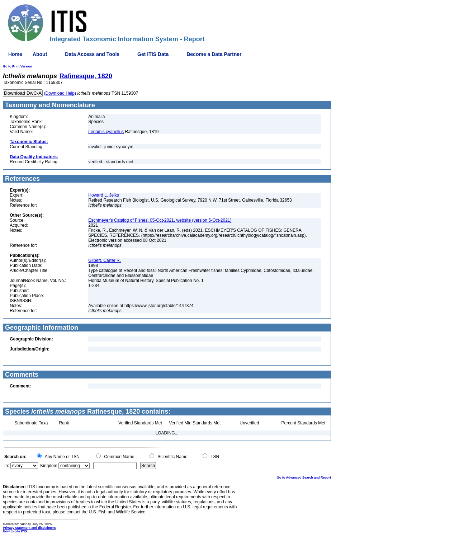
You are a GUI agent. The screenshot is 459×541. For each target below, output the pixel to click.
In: (6, 465)
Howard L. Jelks (103, 195)
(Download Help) (60, 93)
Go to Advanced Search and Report (304, 477)
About (40, 54)
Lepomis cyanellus (106, 131)
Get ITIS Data (153, 54)
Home (15, 54)
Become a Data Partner (213, 54)
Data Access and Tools (92, 54)
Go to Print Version (17, 66)
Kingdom (48, 465)
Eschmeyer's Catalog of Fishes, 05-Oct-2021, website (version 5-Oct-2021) (159, 220)
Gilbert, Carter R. (104, 260)
